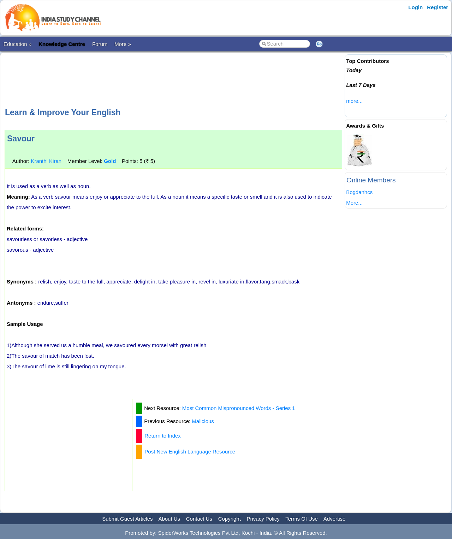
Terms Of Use (301, 519)
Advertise (334, 519)
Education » (17, 44)
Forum (99, 44)
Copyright (229, 519)
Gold (110, 161)
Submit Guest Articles (127, 519)
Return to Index (162, 436)
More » (122, 44)
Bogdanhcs (359, 192)
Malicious (203, 421)
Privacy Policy (263, 519)
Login (415, 7)
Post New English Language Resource (189, 452)
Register (437, 7)
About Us (169, 519)
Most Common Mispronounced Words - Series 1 (238, 408)
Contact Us (199, 519)
